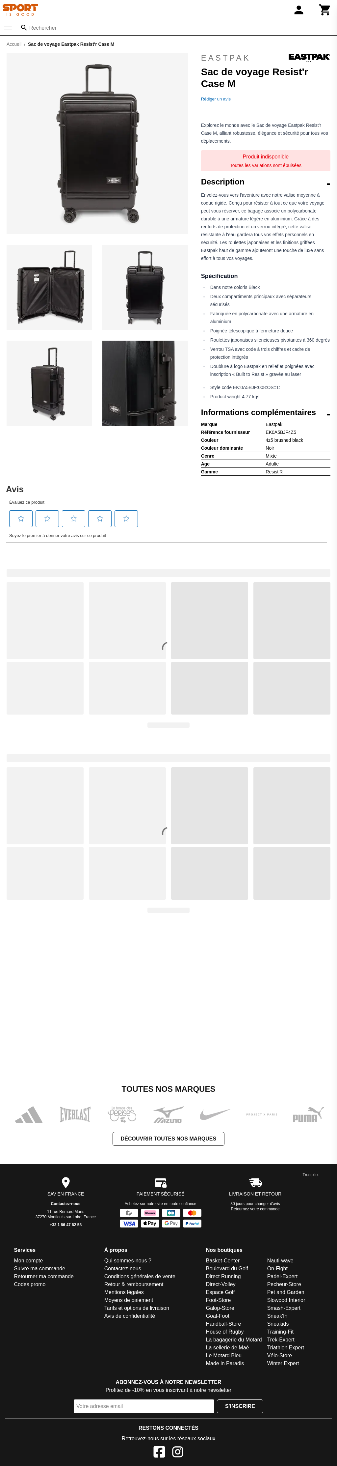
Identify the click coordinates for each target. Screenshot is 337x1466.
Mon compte (28, 1260)
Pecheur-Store (284, 1284)
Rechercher (43, 28)
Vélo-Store (279, 1355)
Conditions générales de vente (139, 1276)
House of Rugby (225, 1332)
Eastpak (265, 58)
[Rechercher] (24, 27)
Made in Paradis (225, 1363)
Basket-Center (223, 1260)
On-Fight (277, 1268)
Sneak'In (277, 1316)
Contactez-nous (66, 1203)
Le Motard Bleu (224, 1355)
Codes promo (29, 1284)
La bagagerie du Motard (234, 1339)
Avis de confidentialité (129, 1316)
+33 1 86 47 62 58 (66, 1225)
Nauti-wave (280, 1260)
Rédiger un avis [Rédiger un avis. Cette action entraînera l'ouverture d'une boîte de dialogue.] (216, 99)
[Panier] (325, 9)
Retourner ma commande (43, 1276)
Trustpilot (311, 1174)
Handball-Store (223, 1324)
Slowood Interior (286, 1300)
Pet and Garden (285, 1292)
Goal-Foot (217, 1316)
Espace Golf (220, 1292)
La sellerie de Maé (227, 1347)
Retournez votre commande (255, 1209)
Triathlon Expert (285, 1347)
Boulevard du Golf (227, 1268)
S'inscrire (240, 1406)
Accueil (14, 44)
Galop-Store (220, 1308)
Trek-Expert (281, 1339)
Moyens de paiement (128, 1300)
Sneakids (278, 1324)
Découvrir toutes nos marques (168, 1139)
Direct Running (223, 1276)
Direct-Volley (221, 1284)
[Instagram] (177, 1453)
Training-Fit (280, 1332)
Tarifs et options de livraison (136, 1308)
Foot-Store (218, 1300)
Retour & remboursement (134, 1284)
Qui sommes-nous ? (127, 1260)
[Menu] (8, 28)
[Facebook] (159, 1453)
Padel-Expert (282, 1276)
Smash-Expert (283, 1308)
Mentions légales (124, 1292)
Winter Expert (283, 1363)
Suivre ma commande (39, 1268)
